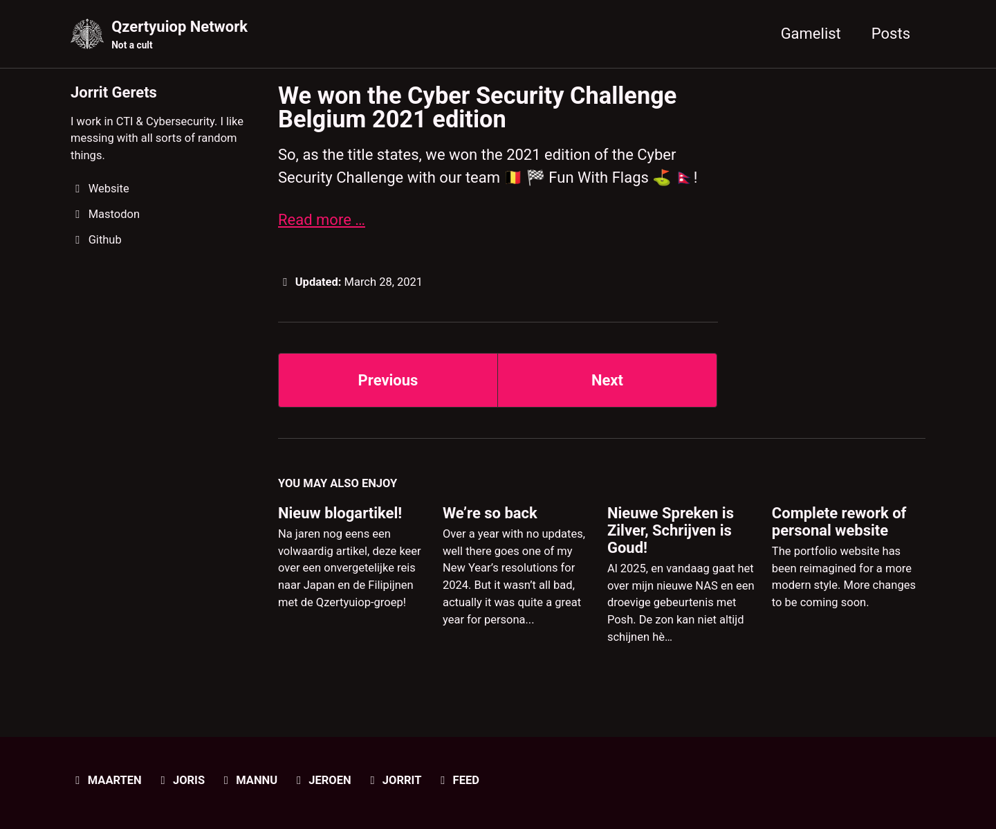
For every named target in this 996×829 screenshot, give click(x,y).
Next (607, 380)
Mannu (248, 780)
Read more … (321, 219)
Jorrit (393, 780)
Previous (388, 380)
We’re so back (490, 513)
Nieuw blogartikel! (340, 513)
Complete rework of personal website (839, 521)
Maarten (106, 780)
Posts (891, 33)
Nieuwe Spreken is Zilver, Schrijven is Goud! (670, 530)
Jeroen (321, 780)
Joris (180, 780)
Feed (457, 780)
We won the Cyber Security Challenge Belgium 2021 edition (477, 107)
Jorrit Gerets (114, 92)
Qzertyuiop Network (179, 35)
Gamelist (811, 33)
